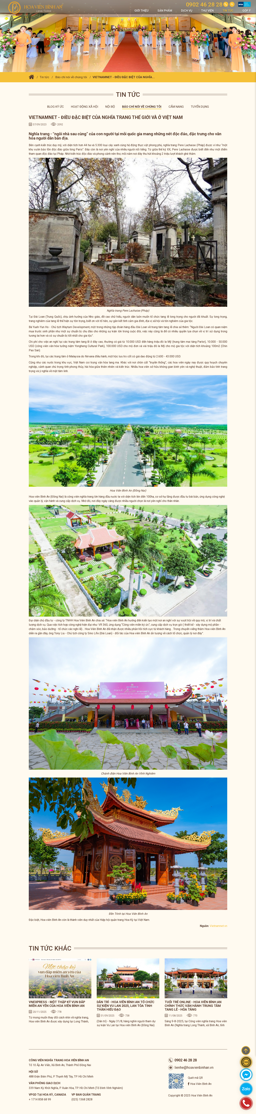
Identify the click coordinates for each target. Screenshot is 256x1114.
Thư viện (207, 10)
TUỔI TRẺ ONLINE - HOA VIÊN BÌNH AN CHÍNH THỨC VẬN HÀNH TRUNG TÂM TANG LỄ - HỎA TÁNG (193, 1005)
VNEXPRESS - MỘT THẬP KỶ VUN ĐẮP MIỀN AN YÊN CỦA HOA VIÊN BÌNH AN (57, 1004)
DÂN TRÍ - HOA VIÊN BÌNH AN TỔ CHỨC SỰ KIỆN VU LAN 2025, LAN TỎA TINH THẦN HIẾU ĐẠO (125, 1005)
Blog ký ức (55, 106)
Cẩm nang (176, 106)
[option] (60, 993)
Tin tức (228, 10)
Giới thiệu (141, 10)
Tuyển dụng (200, 106)
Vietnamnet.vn (218, 926)
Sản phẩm (164, 10)
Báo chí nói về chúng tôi (71, 77)
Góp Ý (246, 10)
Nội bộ (110, 106)
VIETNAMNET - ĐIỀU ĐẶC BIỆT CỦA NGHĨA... (124, 77)
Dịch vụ (186, 10)
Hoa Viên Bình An (200, 1084)
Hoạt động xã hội (84, 106)
